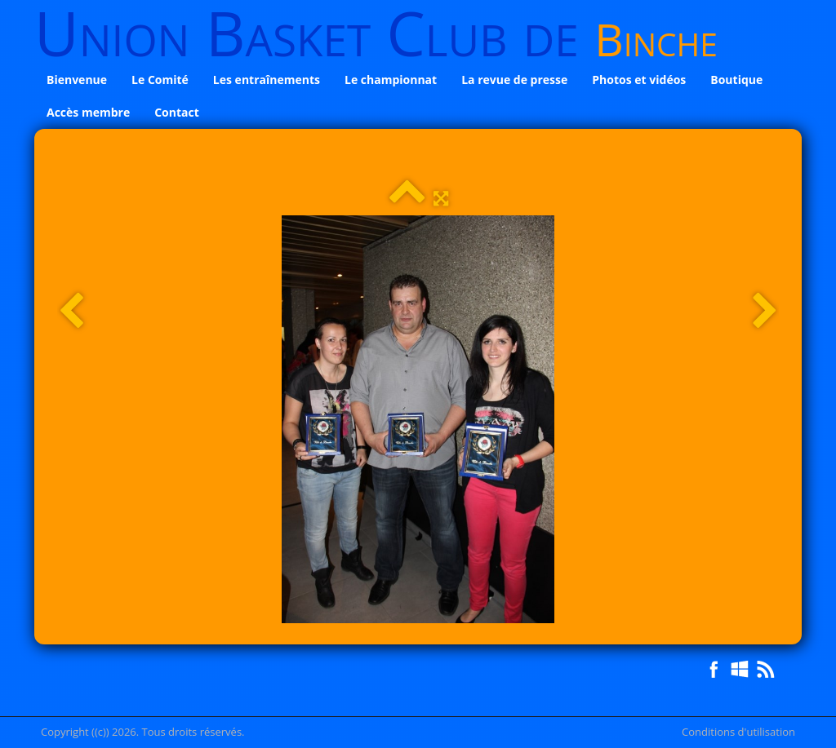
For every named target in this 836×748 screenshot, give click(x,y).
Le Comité (160, 79)
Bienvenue (77, 79)
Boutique (736, 79)
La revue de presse (514, 79)
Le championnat (391, 79)
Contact (176, 112)
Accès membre (88, 112)
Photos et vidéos (639, 79)
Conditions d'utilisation (738, 731)
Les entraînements (266, 79)
